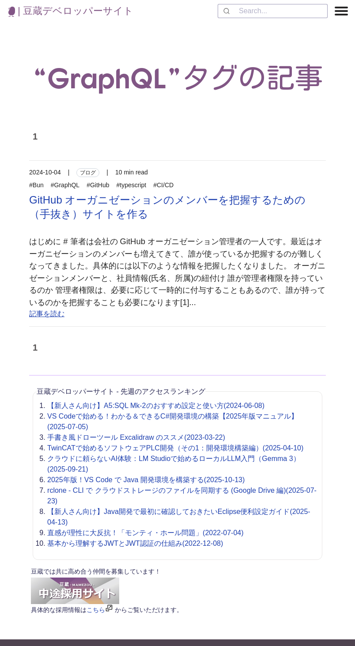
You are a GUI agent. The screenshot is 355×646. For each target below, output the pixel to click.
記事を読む (46, 313)
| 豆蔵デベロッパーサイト (70, 10)
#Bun (36, 185)
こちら (96, 609)
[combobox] (273, 11)
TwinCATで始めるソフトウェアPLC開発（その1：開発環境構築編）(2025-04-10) (175, 448)
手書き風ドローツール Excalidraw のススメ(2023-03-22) (136, 437)
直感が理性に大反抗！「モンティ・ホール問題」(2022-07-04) (145, 532)
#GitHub (98, 185)
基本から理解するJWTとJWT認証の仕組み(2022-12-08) (135, 543)
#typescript (132, 185)
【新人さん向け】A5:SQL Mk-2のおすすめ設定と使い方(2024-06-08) (155, 405)
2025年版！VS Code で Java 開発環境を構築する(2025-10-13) (146, 480)
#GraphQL (65, 185)
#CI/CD (163, 185)
